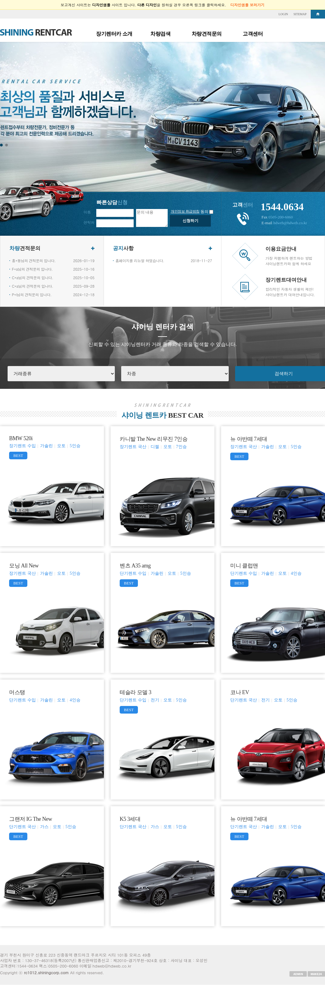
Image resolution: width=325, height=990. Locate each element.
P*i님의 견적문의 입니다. (31, 294)
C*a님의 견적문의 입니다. (32, 277)
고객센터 (253, 34)
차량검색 (160, 34)
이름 (87, 211)
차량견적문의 (207, 34)
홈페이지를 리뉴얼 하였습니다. (139, 260)
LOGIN (283, 14)
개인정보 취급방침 (185, 211)
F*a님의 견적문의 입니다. (32, 269)
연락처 (89, 222)
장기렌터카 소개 (114, 34)
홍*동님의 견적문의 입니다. (34, 260)
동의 (204, 211)
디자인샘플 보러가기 (248, 4)
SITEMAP (299, 14)
